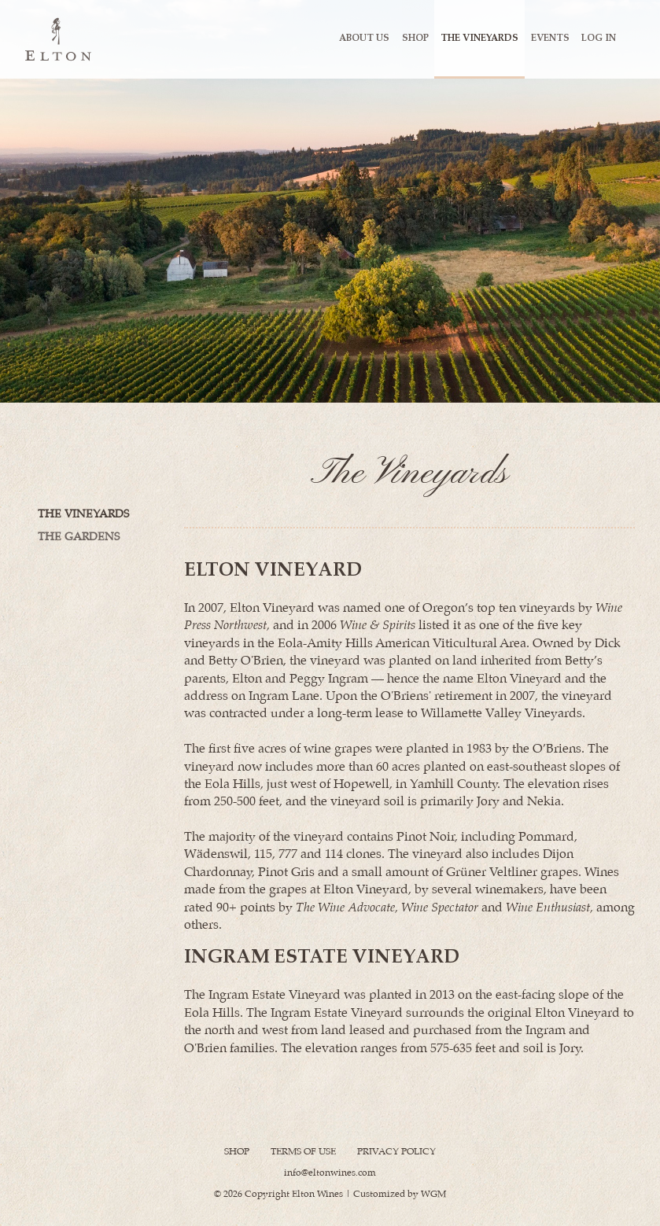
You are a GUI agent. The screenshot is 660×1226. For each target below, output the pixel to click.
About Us (364, 38)
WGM (433, 1194)
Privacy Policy (396, 1152)
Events (550, 38)
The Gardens (79, 537)
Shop (415, 38)
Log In (598, 38)
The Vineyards (479, 38)
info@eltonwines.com (330, 1173)
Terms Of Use (303, 1152)
